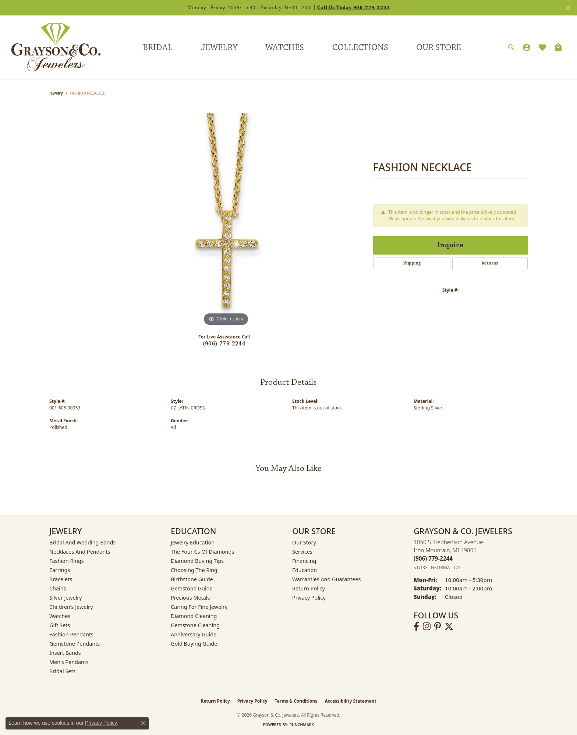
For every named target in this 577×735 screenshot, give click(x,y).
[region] (226, 217)
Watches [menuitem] (59, 615)
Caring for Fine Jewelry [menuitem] (199, 606)
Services (302, 551)
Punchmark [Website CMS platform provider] (302, 724)
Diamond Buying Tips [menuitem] (197, 560)
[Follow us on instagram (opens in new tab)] (427, 626)
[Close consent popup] (143, 723)
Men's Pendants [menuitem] (69, 661)
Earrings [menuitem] (59, 570)
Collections (360, 47)
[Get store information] (437, 567)
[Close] (568, 8)
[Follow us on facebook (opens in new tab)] (416, 626)
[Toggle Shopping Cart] (558, 47)
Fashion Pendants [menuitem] (71, 634)
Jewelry (219, 47)
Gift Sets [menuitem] (59, 625)
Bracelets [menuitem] (60, 579)
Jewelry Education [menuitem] (193, 542)
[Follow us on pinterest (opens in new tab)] (437, 626)
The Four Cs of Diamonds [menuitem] (202, 551)
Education (304, 570)
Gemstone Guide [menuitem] (192, 588)
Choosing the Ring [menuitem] (194, 570)
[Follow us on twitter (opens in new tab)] (449, 626)
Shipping (412, 263)
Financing (304, 560)
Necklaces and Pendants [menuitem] (79, 551)
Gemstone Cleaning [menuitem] (195, 625)
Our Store (438, 47)
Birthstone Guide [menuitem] (192, 579)
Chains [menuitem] (57, 588)
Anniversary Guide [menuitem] (193, 634)
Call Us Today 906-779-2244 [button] (353, 7)
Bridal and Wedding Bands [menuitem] (82, 542)
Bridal (158, 47)
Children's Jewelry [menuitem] (71, 606)
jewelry (56, 93)
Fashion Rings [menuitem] (66, 560)
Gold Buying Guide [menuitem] (194, 643)
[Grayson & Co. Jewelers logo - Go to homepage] (50, 47)
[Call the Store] (433, 558)
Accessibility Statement (350, 701)
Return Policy (308, 588)
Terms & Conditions (296, 701)
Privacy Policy (309, 597)
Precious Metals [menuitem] (190, 597)
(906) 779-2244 (224, 343)
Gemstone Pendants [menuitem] (74, 643)
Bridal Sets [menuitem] (62, 671)
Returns (490, 263)
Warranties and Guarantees (326, 579)
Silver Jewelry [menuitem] (65, 597)
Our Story (304, 542)
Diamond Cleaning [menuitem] (194, 615)
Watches (284, 47)
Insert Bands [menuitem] (65, 652)
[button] (511, 47)
